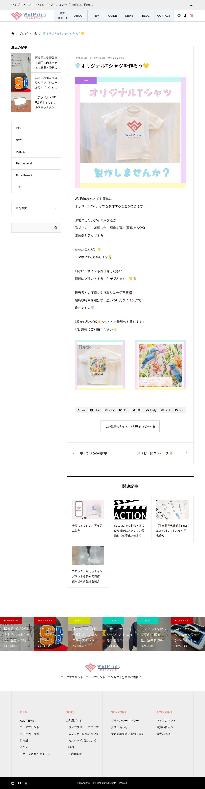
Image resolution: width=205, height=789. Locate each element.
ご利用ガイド (74, 720)
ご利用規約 (75, 753)
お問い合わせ (119, 727)
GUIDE (112, 15)
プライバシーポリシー (125, 720)
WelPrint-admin (115, 58)
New (18, 140)
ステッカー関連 (29, 733)
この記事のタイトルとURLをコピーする (130, 426)
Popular (20, 151)
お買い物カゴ (164, 727)
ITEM (96, 15)
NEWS (129, 15)
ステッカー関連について (83, 733)
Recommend (24, 163)
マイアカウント (166, 720)
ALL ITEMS (27, 720)
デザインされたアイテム (35, 753)
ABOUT (79, 15)
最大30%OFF (62, 16)
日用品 (24, 740)
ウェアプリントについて (83, 727)
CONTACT (164, 15)
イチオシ (25, 747)
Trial (18, 187)
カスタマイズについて (82, 740)
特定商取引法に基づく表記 (127, 733)
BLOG (146, 15)
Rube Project (24, 175)
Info (18, 128)
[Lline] (123, 410)
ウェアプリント (29, 727)
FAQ (71, 747)
